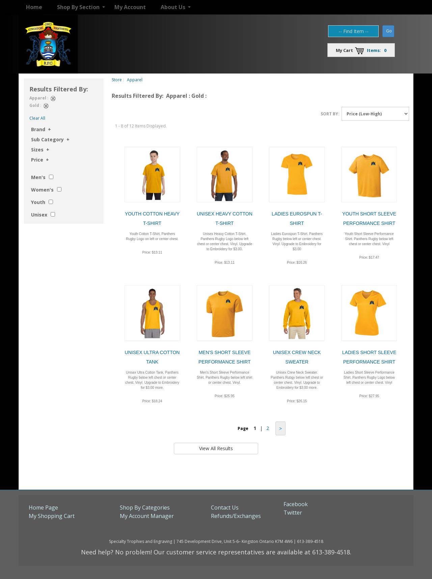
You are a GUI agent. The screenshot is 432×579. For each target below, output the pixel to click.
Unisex (39, 214)
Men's (38, 177)
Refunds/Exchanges (236, 516)
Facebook (296, 504)
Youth (38, 202)
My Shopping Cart (52, 516)
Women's (42, 189)
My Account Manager (147, 516)
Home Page (43, 507)
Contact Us (225, 507)
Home (34, 7)
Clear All (37, 118)
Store (117, 80)
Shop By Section (78, 7)
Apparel (134, 80)
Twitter (293, 512)
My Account (130, 7)
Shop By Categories (145, 507)
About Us (173, 7)
